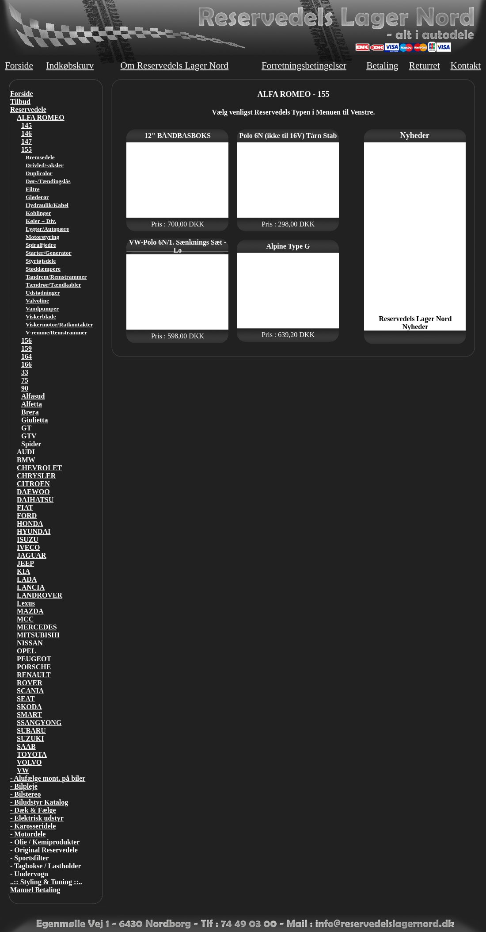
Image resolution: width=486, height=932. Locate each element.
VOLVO (29, 762)
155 (26, 149)
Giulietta (34, 420)
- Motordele (28, 834)
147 (26, 141)
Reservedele (28, 109)
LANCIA (31, 587)
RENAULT (34, 675)
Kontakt (465, 65)
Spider (31, 444)
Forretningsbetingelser (304, 65)
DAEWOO (33, 491)
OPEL (26, 651)
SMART (29, 714)
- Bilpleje (24, 786)
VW (23, 770)
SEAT (26, 698)
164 (26, 356)
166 (26, 364)
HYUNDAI (33, 531)
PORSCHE (34, 667)
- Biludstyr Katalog (39, 802)
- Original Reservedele (44, 850)
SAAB (26, 746)
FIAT (25, 507)
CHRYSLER (36, 475)
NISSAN (30, 643)
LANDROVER (39, 595)
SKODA (29, 706)
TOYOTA (32, 754)
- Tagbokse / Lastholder (45, 866)
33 (24, 372)
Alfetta (31, 404)
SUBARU (31, 730)
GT (26, 428)
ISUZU (27, 539)
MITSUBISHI (38, 635)
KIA (23, 571)
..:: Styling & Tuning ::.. (46, 882)
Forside (19, 65)
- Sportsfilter (29, 858)
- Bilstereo (25, 794)
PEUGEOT (34, 659)
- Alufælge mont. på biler (47, 778)
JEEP (25, 563)
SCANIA (30, 690)
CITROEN (33, 483)
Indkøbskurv (70, 65)
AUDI (26, 452)
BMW (26, 460)
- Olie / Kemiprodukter (45, 842)
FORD (27, 515)
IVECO (28, 547)
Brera (30, 412)
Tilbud (20, 101)
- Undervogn (29, 874)
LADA (27, 579)
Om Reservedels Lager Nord (175, 65)
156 (26, 340)
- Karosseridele (33, 826)
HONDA (30, 523)
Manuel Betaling (35, 890)
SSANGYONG (39, 722)
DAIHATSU (35, 499)
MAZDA (30, 611)
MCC (25, 619)
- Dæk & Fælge (33, 810)
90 (24, 388)
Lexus (26, 603)
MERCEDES (37, 627)
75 (24, 380)
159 (26, 348)
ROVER (29, 683)
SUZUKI (30, 738)
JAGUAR (31, 555)
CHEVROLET (39, 468)
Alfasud (33, 396)
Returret (424, 65)
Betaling (382, 65)
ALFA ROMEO (41, 117)
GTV (29, 436)
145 (26, 125)
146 (26, 133)
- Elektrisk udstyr (37, 818)
